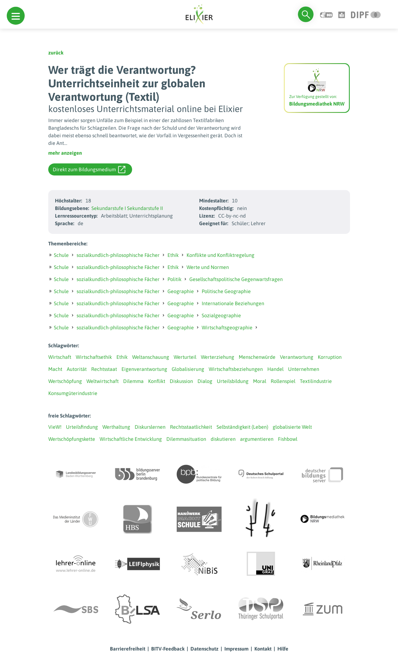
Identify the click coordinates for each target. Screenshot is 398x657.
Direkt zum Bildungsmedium (89, 169)
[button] (16, 16)
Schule (61, 255)
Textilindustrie (316, 381)
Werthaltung (116, 427)
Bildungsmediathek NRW (316, 104)
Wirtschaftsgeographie (227, 327)
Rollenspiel (283, 381)
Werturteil (185, 357)
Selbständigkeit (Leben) (242, 427)
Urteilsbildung (233, 381)
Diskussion (181, 381)
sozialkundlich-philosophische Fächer (118, 255)
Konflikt (156, 381)
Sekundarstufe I (108, 208)
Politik (174, 279)
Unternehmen (303, 369)
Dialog (204, 381)
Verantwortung (296, 357)
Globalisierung (188, 369)
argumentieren (256, 439)
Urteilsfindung (82, 427)
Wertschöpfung (65, 381)
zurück (55, 53)
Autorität (77, 369)
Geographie (180, 291)
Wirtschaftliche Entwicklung (131, 439)
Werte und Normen (208, 267)
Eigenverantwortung (144, 369)
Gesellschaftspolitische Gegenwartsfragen (236, 279)
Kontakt (263, 649)
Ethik (173, 255)
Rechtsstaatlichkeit (191, 427)
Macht (55, 369)
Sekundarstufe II (145, 208)
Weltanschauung (150, 357)
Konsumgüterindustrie (72, 393)
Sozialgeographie (221, 315)
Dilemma (133, 381)
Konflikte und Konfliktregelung (220, 255)
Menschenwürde (257, 357)
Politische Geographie (226, 291)
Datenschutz (204, 649)
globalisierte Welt (292, 427)
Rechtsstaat (104, 369)
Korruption (330, 357)
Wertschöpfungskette (71, 439)
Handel (275, 369)
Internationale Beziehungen (233, 303)
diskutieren (223, 439)
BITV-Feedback (168, 649)
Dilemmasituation (186, 439)
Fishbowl (287, 439)
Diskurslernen (150, 427)
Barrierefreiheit (127, 649)
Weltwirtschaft (102, 381)
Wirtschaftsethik (94, 357)
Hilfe (282, 649)
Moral (259, 381)
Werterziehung (217, 357)
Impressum (236, 649)
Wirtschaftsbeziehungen (236, 369)
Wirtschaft (59, 357)
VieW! (54, 427)
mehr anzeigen (65, 153)
